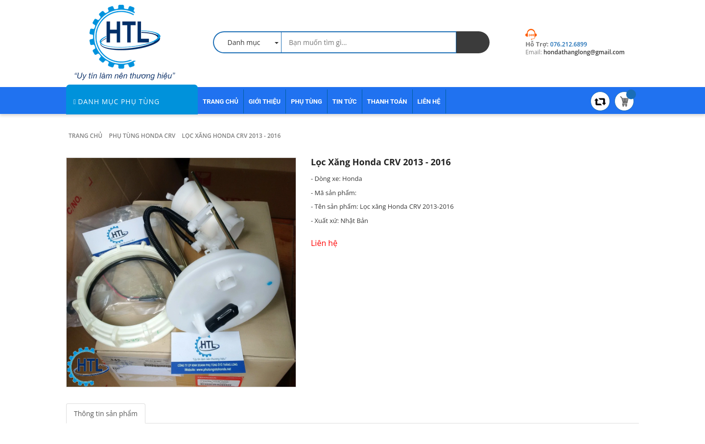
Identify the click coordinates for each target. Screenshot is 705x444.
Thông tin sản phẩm (106, 413)
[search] (473, 42)
